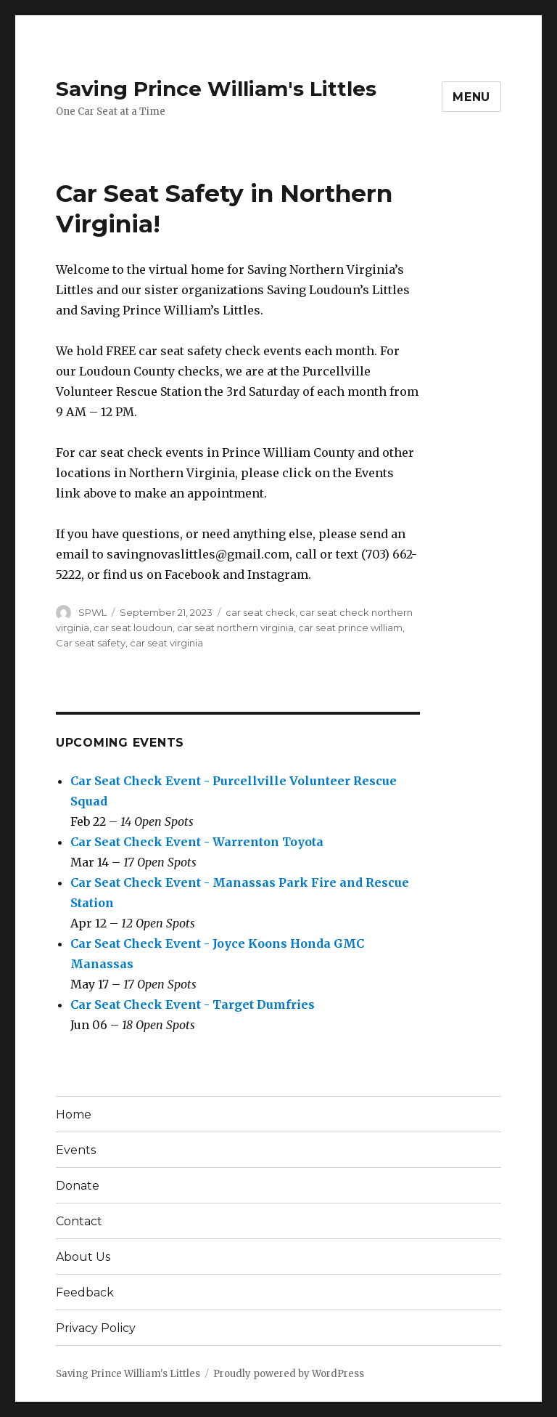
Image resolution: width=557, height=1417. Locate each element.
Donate (77, 1186)
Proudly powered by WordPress (288, 1374)
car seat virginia (166, 643)
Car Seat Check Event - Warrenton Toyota (196, 842)
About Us (83, 1257)
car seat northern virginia (235, 627)
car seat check (260, 612)
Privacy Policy (96, 1328)
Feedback (85, 1292)
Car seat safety (90, 643)
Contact (79, 1221)
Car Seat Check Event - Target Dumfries (192, 1004)
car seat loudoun (133, 627)
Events (76, 1150)
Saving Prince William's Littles (216, 88)
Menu (471, 97)
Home (73, 1114)
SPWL (92, 612)
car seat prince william (350, 627)
